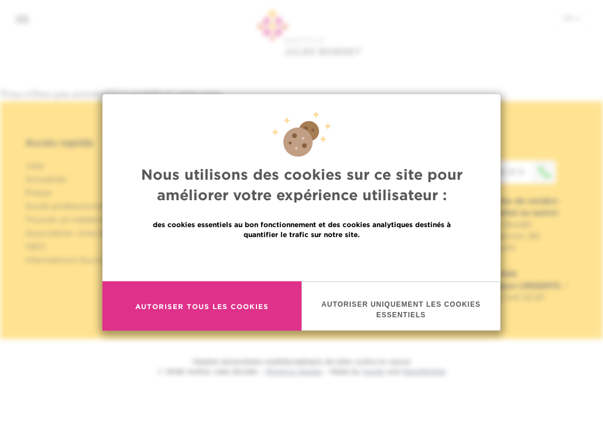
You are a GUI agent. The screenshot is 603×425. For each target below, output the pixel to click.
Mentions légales (294, 371)
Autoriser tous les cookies (202, 318)
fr (572, 18)
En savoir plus (301, 270)
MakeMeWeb (424, 371)
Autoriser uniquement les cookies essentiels (401, 321)
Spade (373, 371)
